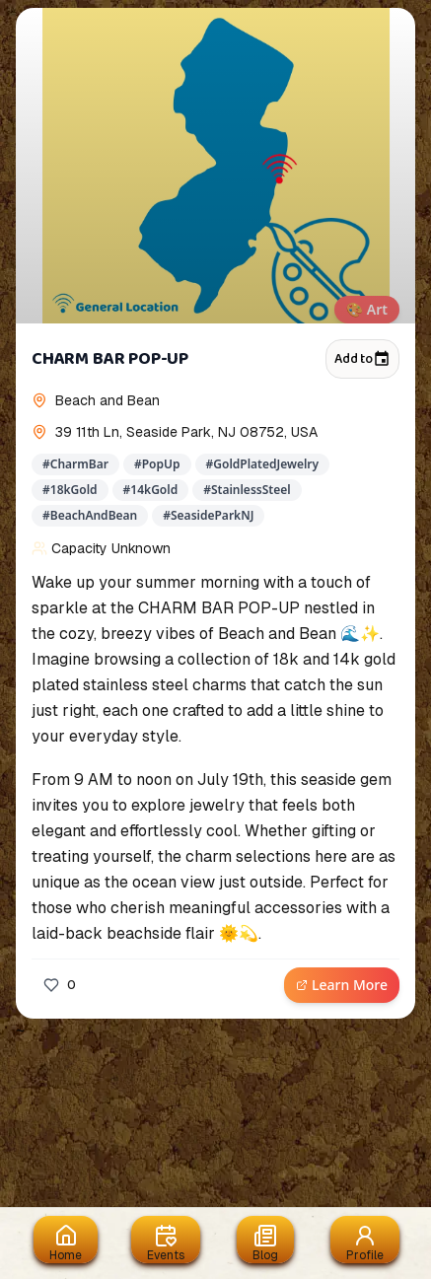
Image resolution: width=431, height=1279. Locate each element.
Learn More (342, 984)
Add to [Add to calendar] (362, 359)
